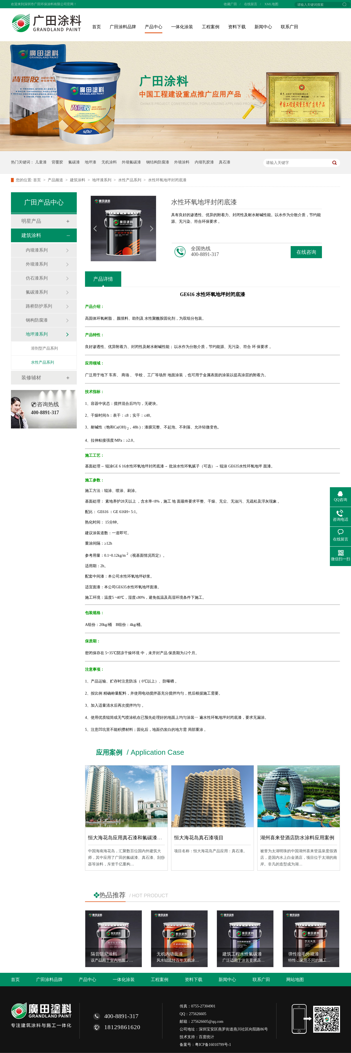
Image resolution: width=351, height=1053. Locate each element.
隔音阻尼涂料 (104, 954)
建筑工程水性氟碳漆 (242, 954)
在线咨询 (306, 252)
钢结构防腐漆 (157, 162)
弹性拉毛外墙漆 (303, 954)
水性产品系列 (130, 180)
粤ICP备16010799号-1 (213, 1045)
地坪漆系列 (102, 180)
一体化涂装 (182, 26)
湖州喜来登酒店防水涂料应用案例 (297, 837)
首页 (96, 26)
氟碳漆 (74, 162)
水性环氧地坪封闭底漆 (167, 180)
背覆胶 (57, 162)
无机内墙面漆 (170, 954)
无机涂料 (109, 162)
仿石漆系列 (37, 278)
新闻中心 (263, 26)
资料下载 (237, 26)
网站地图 (295, 979)
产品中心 (153, 26)
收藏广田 (230, 4)
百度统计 (206, 1037)
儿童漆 (41, 162)
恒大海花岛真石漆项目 (198, 837)
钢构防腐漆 (37, 320)
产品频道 (56, 180)
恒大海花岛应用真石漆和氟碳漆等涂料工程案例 (140, 837)
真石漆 (224, 162)
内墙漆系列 (37, 250)
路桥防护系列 (39, 306)
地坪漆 (90, 162)
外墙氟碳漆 (131, 162)
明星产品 (31, 221)
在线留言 (250, 4)
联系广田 (289, 26)
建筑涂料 (78, 180)
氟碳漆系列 (37, 292)
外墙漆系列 (37, 264)
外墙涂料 (181, 162)
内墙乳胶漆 (204, 162)
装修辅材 (31, 377)
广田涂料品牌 (123, 26)
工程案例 (210, 26)
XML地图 (271, 4)
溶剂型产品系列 (44, 348)
